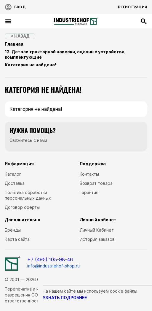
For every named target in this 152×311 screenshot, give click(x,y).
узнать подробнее (65, 297)
